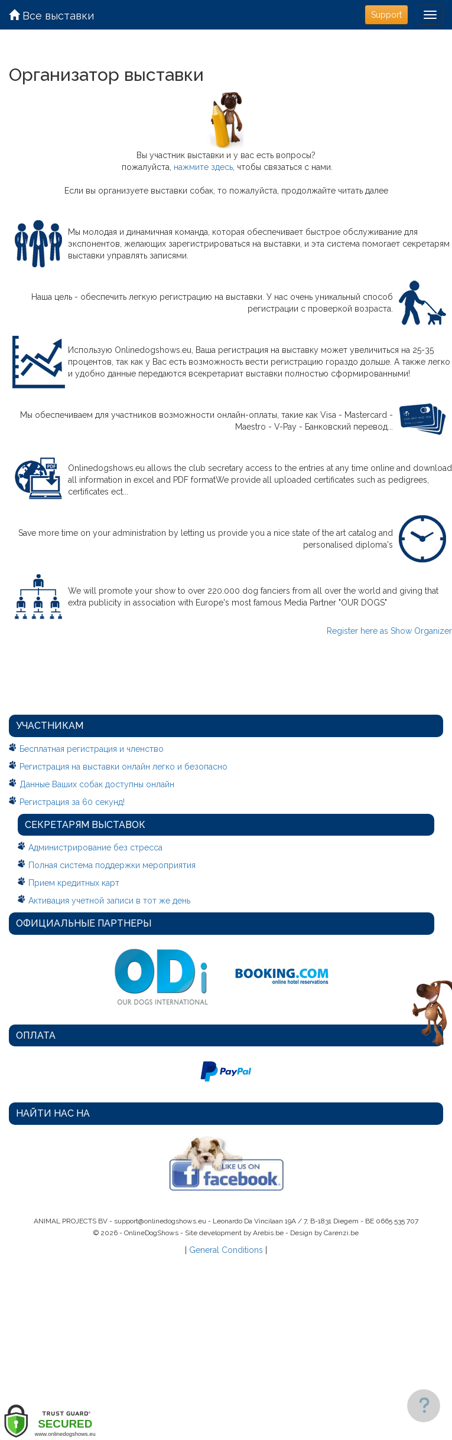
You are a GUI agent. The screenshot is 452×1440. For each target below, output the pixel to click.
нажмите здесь (203, 167)
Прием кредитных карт (73, 883)
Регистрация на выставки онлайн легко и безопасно (123, 766)
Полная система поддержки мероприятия (112, 865)
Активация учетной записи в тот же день (109, 900)
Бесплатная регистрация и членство (91, 749)
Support (386, 14)
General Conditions (226, 1250)
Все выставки (51, 15)
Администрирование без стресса (95, 847)
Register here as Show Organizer (389, 631)
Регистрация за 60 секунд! (72, 802)
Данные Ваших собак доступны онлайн (96, 784)
